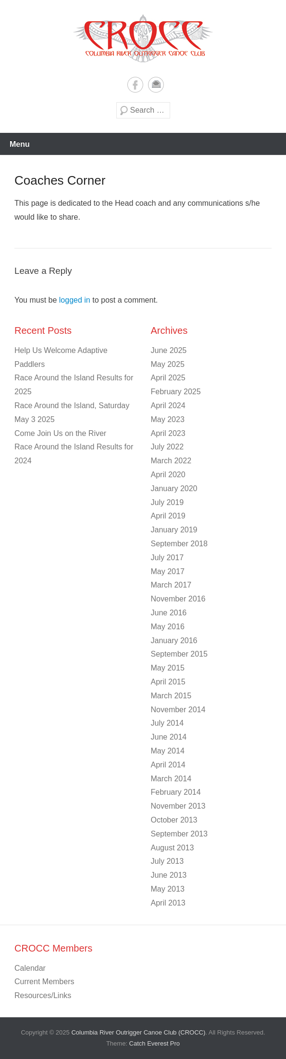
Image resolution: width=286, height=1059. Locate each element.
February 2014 (176, 792)
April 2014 (168, 765)
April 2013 (168, 903)
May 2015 (168, 668)
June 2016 (169, 613)
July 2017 (167, 557)
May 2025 (168, 364)
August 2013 (172, 848)
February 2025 (176, 392)
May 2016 (168, 627)
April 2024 (168, 405)
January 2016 (174, 640)
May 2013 (168, 889)
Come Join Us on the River (60, 433)
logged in (74, 300)
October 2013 (174, 820)
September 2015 (179, 654)
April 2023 (168, 433)
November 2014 (178, 710)
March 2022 (171, 461)
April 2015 (168, 682)
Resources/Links (42, 995)
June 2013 (169, 875)
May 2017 (168, 571)
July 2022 (167, 447)
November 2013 (178, 806)
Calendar (30, 968)
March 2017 (171, 585)
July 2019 (167, 502)
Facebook (135, 85)
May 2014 (168, 751)
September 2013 (179, 834)
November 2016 (178, 599)
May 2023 (168, 419)
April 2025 (168, 378)
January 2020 (174, 488)
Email (156, 85)
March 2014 (171, 779)
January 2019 (174, 530)
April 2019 (168, 516)
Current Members (44, 981)
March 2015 (171, 696)
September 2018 (179, 544)
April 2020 (168, 475)
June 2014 (169, 737)
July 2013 (167, 861)
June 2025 (169, 350)
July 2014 (167, 723)
